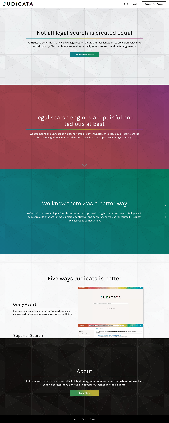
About (76, 419)
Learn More (84, 393)
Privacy (92, 419)
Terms (84, 419)
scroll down (84, 79)
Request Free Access (84, 54)
